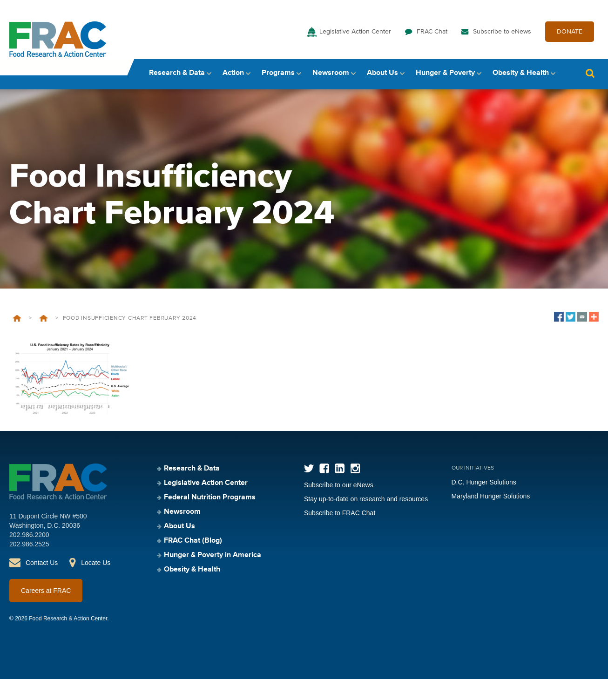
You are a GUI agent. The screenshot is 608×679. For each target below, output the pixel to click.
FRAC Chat (432, 31)
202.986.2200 (29, 534)
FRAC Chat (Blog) (193, 541)
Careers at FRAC (46, 590)
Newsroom (330, 73)
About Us (382, 73)
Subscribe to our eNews (338, 485)
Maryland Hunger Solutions (491, 496)
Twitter (309, 468)
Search (590, 73)
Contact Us (42, 562)
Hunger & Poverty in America (212, 555)
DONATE (569, 31)
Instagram (355, 468)
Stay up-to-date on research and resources (366, 499)
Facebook (324, 468)
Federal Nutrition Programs (210, 497)
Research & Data (177, 73)
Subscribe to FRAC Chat (339, 513)
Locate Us (95, 562)
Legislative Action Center (355, 31)
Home (17, 318)
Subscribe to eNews (502, 31)
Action (233, 73)
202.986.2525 (29, 544)
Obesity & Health (521, 73)
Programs (278, 73)
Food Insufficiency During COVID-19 (43, 318)
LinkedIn (340, 468)
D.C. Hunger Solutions (484, 482)
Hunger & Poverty (445, 73)
